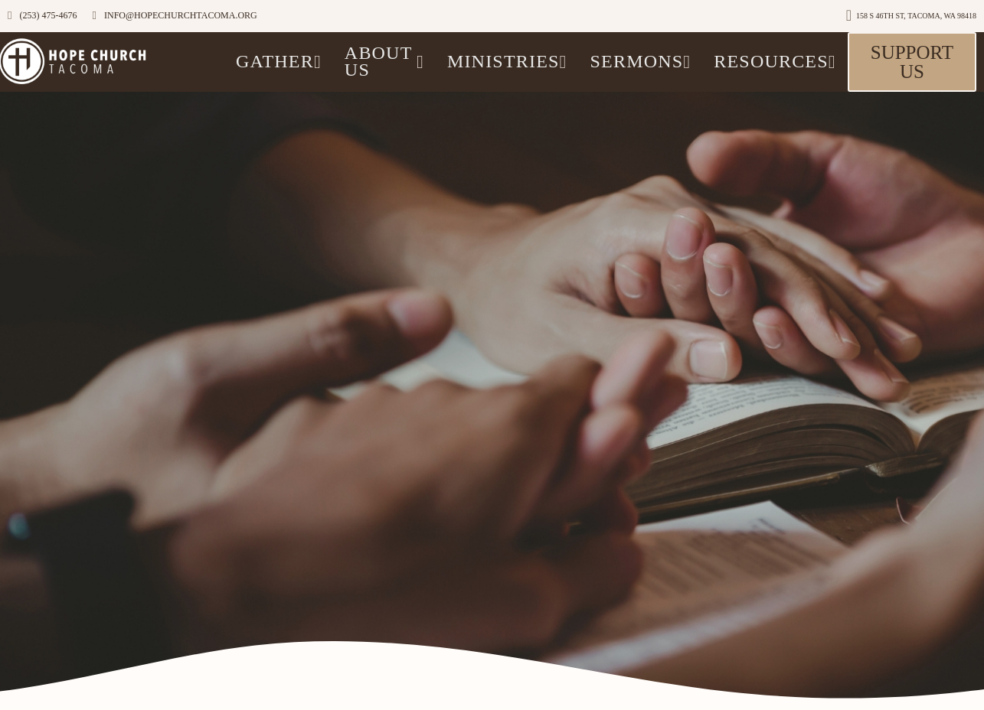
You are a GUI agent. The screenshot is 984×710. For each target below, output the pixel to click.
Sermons (640, 61)
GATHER (279, 61)
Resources (774, 61)
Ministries (507, 61)
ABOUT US (384, 61)
